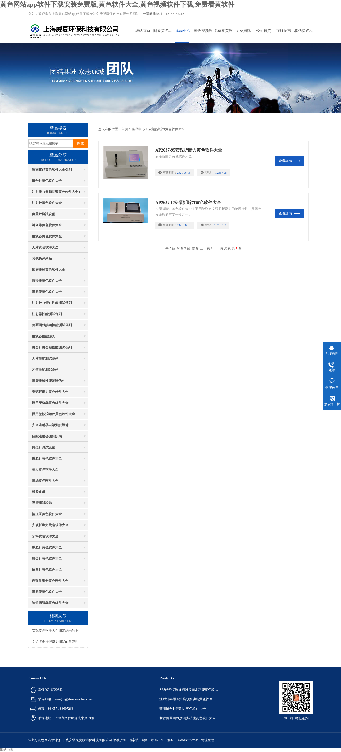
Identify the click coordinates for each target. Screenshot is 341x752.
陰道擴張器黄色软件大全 (50, 603)
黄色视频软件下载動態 (203, 36)
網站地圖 (6, 750)
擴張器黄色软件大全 (47, 281)
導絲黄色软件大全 (45, 480)
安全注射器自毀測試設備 (50, 425)
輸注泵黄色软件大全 (47, 514)
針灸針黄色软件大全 (47, 558)
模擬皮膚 (38, 492)
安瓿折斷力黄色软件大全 (50, 392)
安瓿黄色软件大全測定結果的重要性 (58, 630)
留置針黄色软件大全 (47, 569)
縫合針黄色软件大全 (47, 181)
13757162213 (175, 14)
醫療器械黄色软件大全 (48, 269)
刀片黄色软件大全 (45, 247)
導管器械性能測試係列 (48, 381)
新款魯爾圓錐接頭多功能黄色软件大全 (187, 718)
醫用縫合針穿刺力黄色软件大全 (182, 708)
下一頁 (218, 248)
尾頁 (227, 248)
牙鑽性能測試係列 (45, 369)
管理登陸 (207, 740)
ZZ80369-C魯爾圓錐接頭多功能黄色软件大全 (189, 689)
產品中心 (183, 31)
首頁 (124, 129)
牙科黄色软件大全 (45, 536)
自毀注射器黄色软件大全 (50, 580)
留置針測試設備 (43, 214)
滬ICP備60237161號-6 (157, 740)
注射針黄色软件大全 (47, 203)
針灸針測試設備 (43, 447)
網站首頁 (142, 31)
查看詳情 (289, 161)
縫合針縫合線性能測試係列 (52, 347)
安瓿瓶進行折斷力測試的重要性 (55, 642)
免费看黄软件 (223, 36)
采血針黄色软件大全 (47, 458)
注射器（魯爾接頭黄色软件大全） (57, 192)
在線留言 (283, 31)
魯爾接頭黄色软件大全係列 (52, 169)
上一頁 (205, 248)
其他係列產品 (42, 258)
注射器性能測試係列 (47, 314)
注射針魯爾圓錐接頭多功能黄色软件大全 (189, 699)
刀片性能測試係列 (45, 358)
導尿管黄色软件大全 (47, 292)
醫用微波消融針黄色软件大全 (53, 414)
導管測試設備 (42, 503)
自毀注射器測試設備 (47, 436)
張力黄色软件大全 (45, 469)
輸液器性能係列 (43, 336)
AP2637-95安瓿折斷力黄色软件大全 (189, 150)
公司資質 (263, 31)
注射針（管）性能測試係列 (52, 303)
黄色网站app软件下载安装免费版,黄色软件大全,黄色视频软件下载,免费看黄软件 (117, 4)
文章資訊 (243, 31)
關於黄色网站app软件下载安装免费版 (163, 36)
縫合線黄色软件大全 (47, 225)
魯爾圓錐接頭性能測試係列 (52, 325)
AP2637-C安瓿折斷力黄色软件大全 (188, 202)
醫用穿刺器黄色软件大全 (50, 403)
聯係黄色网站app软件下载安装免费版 (303, 36)
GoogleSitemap (188, 740)
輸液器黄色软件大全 (47, 236)
